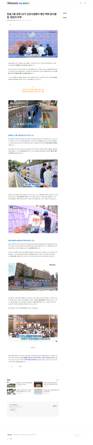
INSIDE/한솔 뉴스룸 (11, 20)
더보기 (57, 380)
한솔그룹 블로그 (13, 405)
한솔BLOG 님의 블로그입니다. (15, 406)
